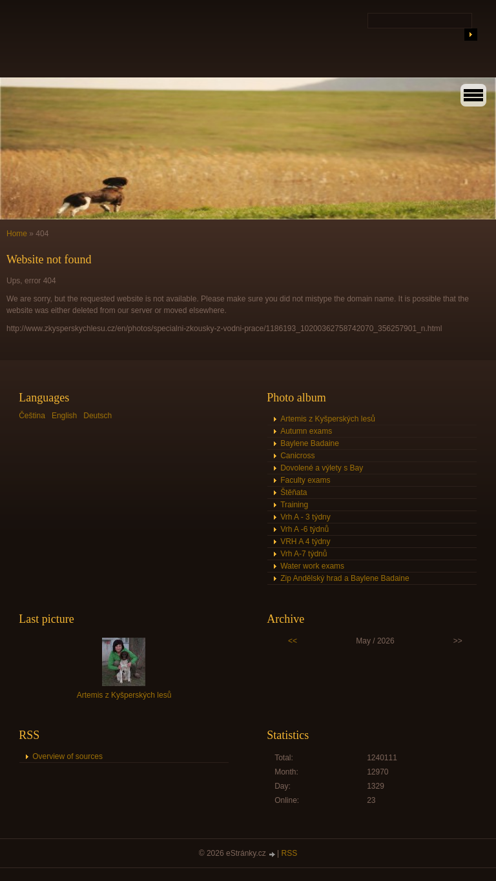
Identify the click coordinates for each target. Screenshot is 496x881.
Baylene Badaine (309, 443)
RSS (290, 853)
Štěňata (293, 492)
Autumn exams (306, 431)
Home (16, 233)
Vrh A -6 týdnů (304, 529)
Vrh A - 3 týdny (305, 517)
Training (294, 504)
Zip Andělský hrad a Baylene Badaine (344, 578)
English (64, 415)
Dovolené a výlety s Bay (321, 467)
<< (292, 640)
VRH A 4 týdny (305, 541)
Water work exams (312, 566)
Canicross (297, 455)
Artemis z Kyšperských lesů (327, 418)
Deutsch (97, 415)
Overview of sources (67, 756)
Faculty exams (305, 480)
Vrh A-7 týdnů (303, 553)
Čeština (32, 415)
